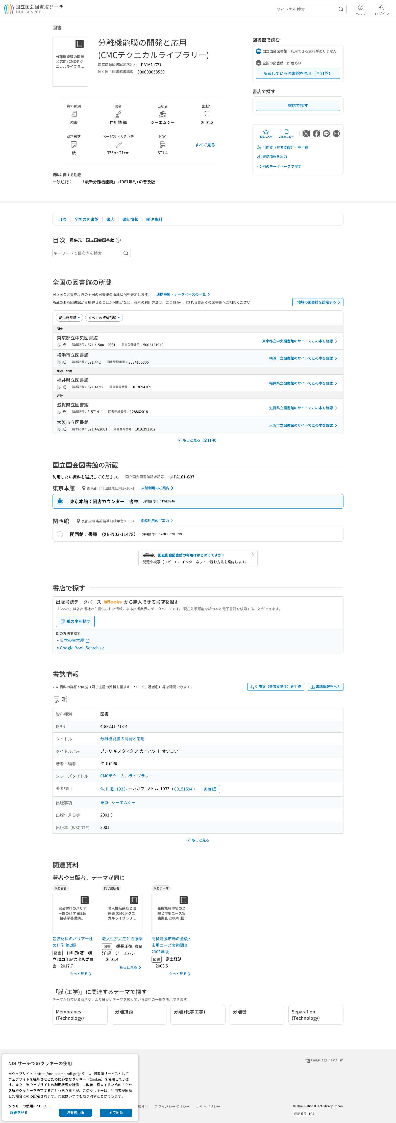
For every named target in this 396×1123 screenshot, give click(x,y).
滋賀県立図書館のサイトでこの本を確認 (304, 408)
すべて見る (205, 145)
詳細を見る (19, 1112)
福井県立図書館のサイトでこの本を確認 (304, 383)
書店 (110, 219)
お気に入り (266, 133)
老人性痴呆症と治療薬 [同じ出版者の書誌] (122, 938)
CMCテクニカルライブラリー (126, 776)
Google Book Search (82, 648)
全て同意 (116, 1112)
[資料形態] (104, 318)
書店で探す (298, 105)
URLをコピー (286, 133)
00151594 (183, 789)
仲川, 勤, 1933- (113, 789)
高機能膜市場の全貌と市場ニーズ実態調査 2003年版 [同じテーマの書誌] (172, 944)
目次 (62, 219)
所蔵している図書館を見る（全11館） (298, 73)
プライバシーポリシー (172, 1106)
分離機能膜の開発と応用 (122, 738)
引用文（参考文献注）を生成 (282, 147)
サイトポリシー (208, 1106)
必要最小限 (75, 1112)
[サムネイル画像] (74, 913)
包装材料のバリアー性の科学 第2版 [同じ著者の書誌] (73, 941)
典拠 (210, 789)
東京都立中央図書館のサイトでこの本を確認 (300, 341)
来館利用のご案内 (158, 488)
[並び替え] (69, 318)
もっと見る (81, 974)
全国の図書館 (86, 219)
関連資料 (154, 219)
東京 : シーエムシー (118, 802)
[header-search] (311, 9)
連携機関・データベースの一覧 (184, 294)
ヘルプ (360, 9)
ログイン (382, 9)
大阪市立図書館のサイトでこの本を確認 (304, 425)
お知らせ (141, 1106)
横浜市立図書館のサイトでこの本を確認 (304, 358)
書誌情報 (130, 219)
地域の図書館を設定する (319, 302)
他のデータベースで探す (279, 166)
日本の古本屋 (75, 640)
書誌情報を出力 (272, 156)
